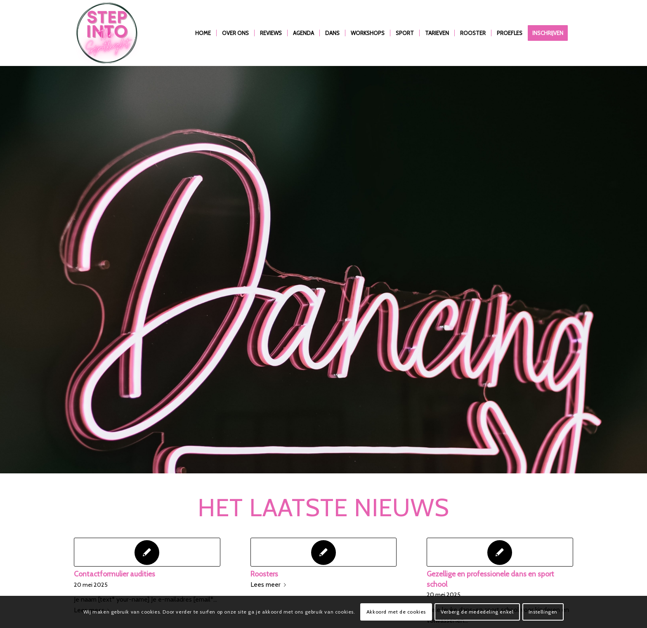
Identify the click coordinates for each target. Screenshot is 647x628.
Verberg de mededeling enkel (477, 612)
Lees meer (269, 584)
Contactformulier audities (114, 573)
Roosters (264, 573)
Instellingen (543, 612)
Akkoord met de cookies (396, 612)
